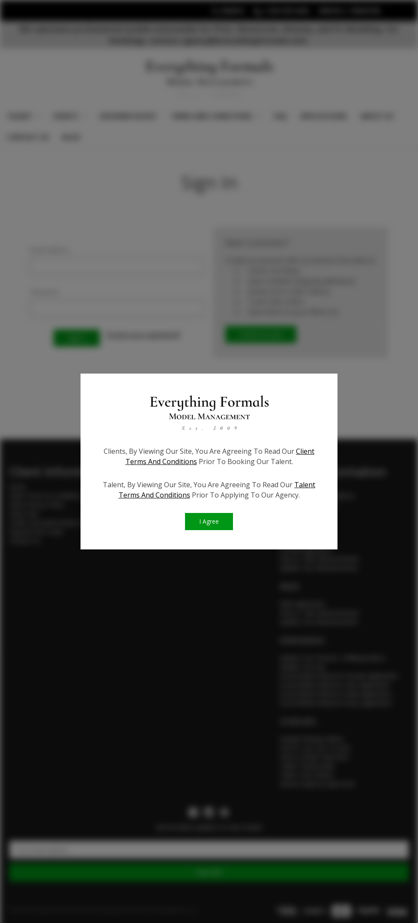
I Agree (209, 522)
